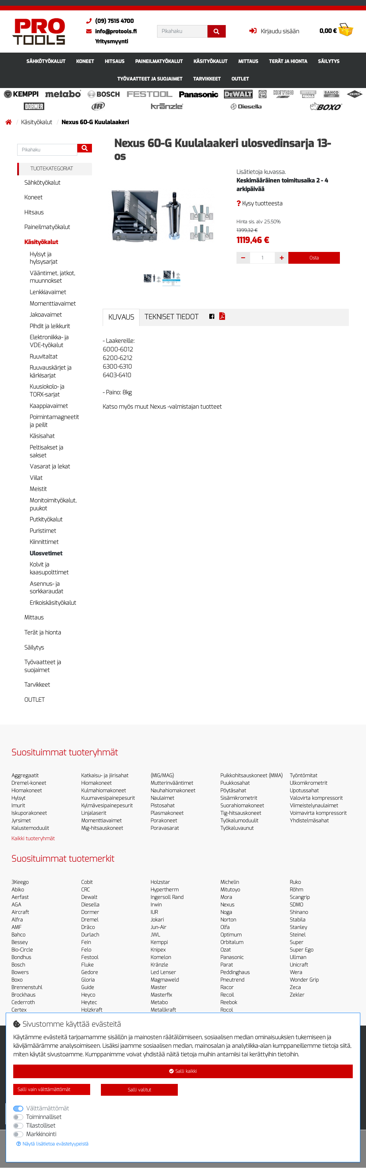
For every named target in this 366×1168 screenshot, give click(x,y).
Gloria (88, 980)
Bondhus (21, 957)
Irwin (156, 904)
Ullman (298, 957)
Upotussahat (304, 790)
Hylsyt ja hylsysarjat (44, 258)
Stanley (298, 927)
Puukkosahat (235, 783)
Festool (89, 957)
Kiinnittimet (44, 542)
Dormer (90, 912)
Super (296, 942)
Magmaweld (165, 980)
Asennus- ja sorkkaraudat (46, 587)
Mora (226, 897)
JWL (155, 934)
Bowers (20, 972)
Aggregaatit (25, 775)
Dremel (89, 919)
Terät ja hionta (288, 61)
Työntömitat (303, 775)
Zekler (297, 995)
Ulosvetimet (46, 553)
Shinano (299, 912)
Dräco (88, 927)
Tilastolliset (40, 1125)
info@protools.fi (110, 31)
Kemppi (159, 942)
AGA (16, 904)
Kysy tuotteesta (259, 203)
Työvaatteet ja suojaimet (149, 79)
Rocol (226, 1010)
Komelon (161, 957)
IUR (154, 912)
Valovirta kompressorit (316, 798)
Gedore (89, 972)
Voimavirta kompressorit (318, 813)
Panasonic (232, 957)
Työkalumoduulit (239, 820)
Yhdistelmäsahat (309, 820)
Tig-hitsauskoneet (240, 813)
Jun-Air (158, 927)
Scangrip (300, 897)
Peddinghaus (235, 972)
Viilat (36, 478)
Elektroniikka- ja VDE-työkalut (49, 341)
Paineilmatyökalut (159, 61)
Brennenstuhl (26, 987)
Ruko (295, 882)
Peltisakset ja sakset (46, 451)
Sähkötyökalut (45, 61)
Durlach (90, 934)
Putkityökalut (46, 519)
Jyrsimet (21, 820)
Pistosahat (163, 805)
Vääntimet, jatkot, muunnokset (52, 277)
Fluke (87, 965)
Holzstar (160, 882)
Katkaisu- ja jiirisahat (104, 775)
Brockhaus (23, 995)
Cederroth (23, 1002)
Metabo (159, 1002)
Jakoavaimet (46, 314)
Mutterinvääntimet (172, 783)
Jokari (157, 919)
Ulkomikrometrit (308, 783)
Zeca (295, 987)
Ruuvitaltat (44, 356)
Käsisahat (42, 436)
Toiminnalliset (44, 1117)
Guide (87, 987)
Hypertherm (165, 889)
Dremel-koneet (28, 783)
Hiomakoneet (26, 790)
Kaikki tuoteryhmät (33, 838)
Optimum (230, 934)
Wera (296, 972)
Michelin (229, 882)
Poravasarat (165, 828)
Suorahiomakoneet (242, 805)
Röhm (296, 889)
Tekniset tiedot (172, 316)
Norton (228, 919)
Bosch (18, 965)
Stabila (298, 919)
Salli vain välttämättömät (44, 1089)
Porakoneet (164, 820)
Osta (314, 258)
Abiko (17, 889)
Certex (18, 1010)
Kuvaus (121, 317)
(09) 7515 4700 (108, 21)
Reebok (228, 1002)
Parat (226, 965)
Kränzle (159, 965)
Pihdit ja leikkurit (50, 326)
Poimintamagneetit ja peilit (54, 421)
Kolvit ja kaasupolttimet (49, 568)
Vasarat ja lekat (50, 466)
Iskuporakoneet (29, 813)
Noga (226, 912)
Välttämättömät (47, 1108)
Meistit (38, 489)
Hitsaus (115, 61)
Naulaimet (162, 798)
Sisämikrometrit (238, 798)
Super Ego (301, 949)
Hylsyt (18, 798)
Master (159, 987)
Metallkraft (163, 1010)
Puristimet (43, 531)
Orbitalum (231, 942)
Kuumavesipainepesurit (108, 798)
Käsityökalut (211, 61)
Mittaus (248, 61)
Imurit (18, 805)
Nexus (227, 904)
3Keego (20, 882)
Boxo (17, 980)
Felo (86, 949)
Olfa (225, 927)
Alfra (17, 919)
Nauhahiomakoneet (173, 790)
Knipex (158, 949)
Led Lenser (163, 972)
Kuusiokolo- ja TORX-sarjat (47, 390)
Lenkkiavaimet (48, 292)
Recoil (227, 995)
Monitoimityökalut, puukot (53, 504)
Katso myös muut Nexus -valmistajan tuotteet (162, 406)
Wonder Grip (304, 980)
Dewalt (89, 897)
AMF (16, 927)
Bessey (19, 942)
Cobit (87, 882)
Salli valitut (139, 1090)
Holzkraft (91, 1010)
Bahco (18, 934)
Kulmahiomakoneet (103, 790)
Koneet (85, 61)
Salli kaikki (183, 1071)
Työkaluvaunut (237, 828)
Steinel (298, 934)
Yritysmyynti (111, 41)
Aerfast (20, 897)
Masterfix (161, 995)
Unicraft (299, 965)
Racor (227, 987)
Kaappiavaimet (49, 406)
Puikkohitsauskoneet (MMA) (251, 775)
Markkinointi (41, 1134)
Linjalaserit (93, 813)
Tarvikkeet (207, 79)
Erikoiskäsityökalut (53, 603)
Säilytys (329, 61)
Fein (86, 942)
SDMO (296, 904)
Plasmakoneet (167, 813)
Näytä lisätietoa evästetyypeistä (52, 1144)
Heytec (89, 1002)
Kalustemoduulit (30, 828)
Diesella (90, 904)
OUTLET (240, 79)
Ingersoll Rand (167, 897)
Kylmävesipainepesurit (107, 805)
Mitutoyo (230, 889)
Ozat (225, 949)
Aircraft (20, 912)
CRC (85, 889)
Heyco (88, 995)
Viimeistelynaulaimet (314, 805)
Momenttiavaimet (53, 303)
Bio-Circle (22, 949)
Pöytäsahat (233, 790)
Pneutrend (232, 980)
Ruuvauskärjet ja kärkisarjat (51, 371)
